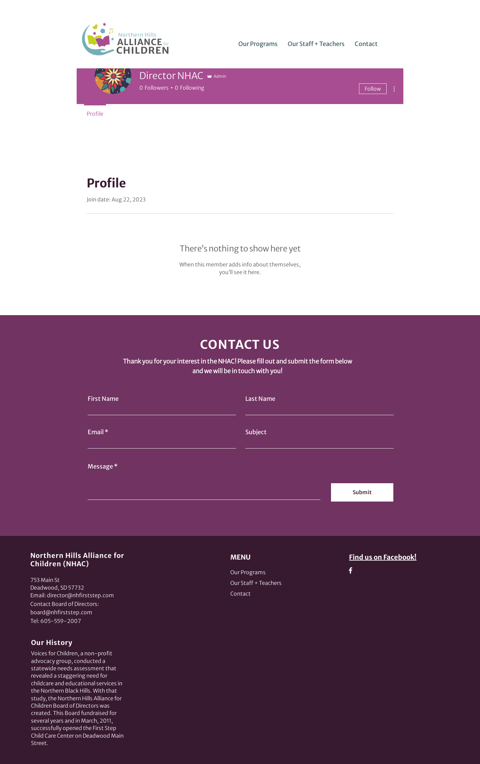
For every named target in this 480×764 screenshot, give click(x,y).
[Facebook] (350, 570)
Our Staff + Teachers (256, 583)
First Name (103, 399)
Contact (240, 593)
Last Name (260, 399)
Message (100, 467)
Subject (256, 432)
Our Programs (248, 572)
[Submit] (362, 492)
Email (96, 432)
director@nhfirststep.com (80, 595)
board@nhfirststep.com (61, 612)
